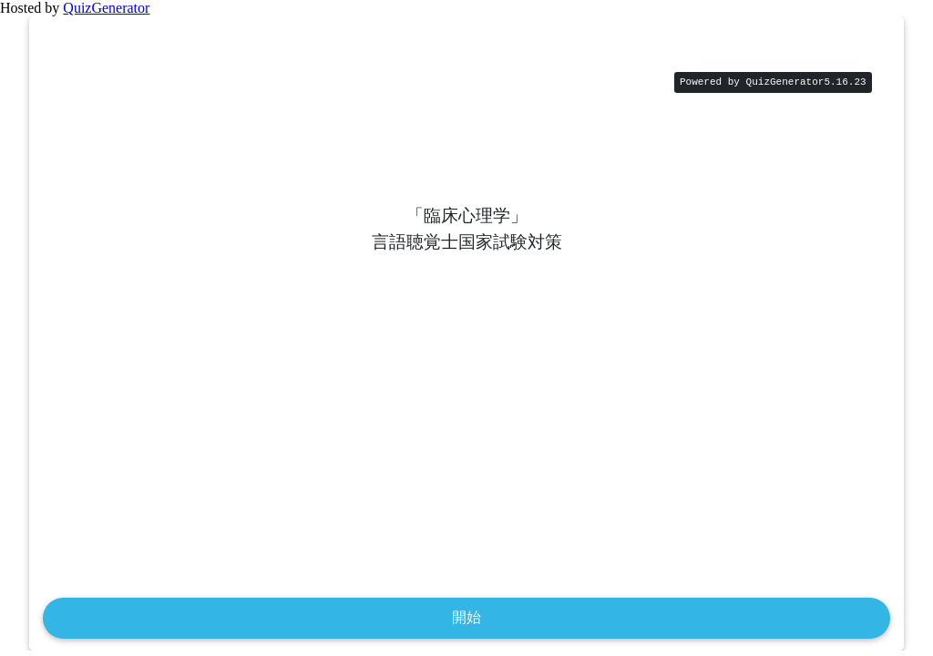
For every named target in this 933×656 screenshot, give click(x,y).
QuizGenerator (106, 7)
